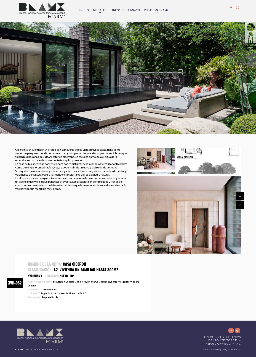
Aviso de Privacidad (211, 349)
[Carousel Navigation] (236, 201)
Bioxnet (237, 349)
